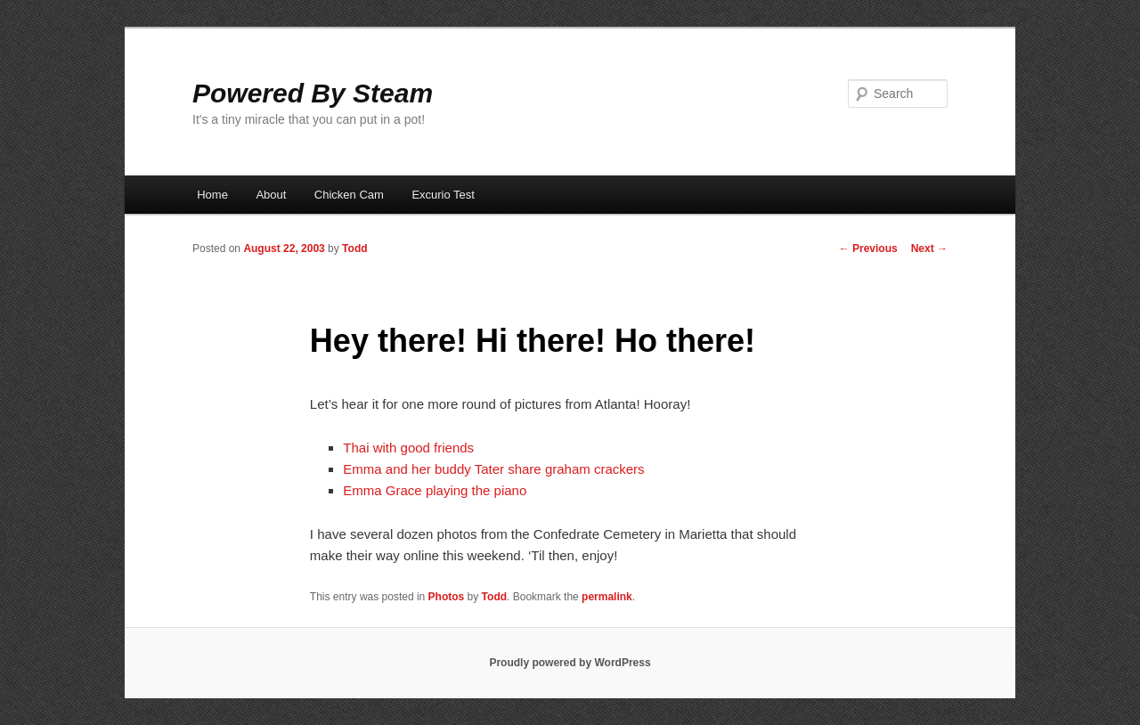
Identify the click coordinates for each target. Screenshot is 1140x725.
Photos (446, 597)
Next (929, 248)
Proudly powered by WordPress (569, 662)
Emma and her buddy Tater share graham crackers (493, 469)
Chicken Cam (349, 194)
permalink (607, 597)
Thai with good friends (408, 447)
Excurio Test (443, 194)
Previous (868, 248)
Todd (354, 248)
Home (212, 194)
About (271, 194)
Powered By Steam (312, 93)
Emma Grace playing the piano (434, 490)
